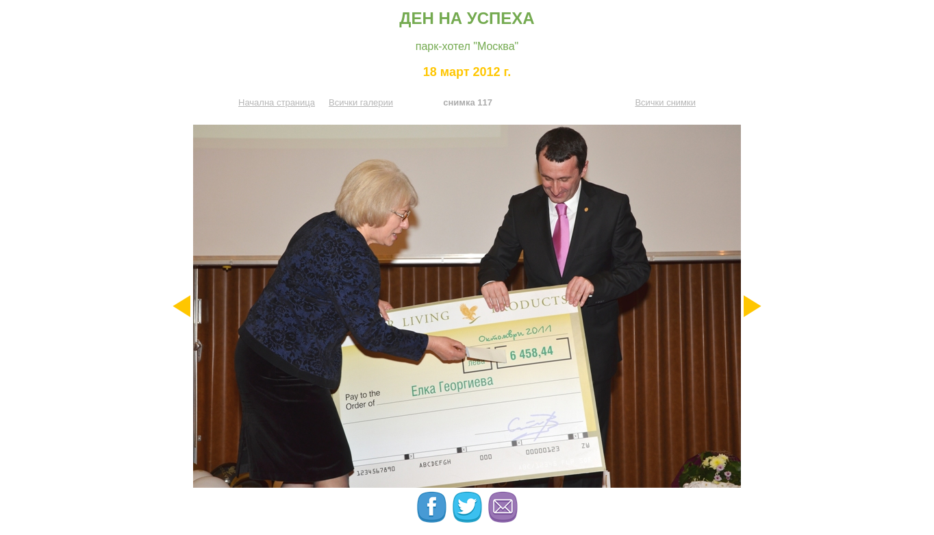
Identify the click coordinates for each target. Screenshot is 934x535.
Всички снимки (665, 102)
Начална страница (276, 102)
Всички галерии (361, 102)
